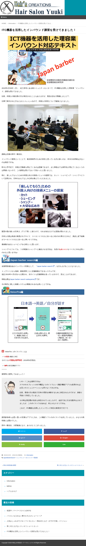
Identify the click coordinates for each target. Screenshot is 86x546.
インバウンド (20, 458)
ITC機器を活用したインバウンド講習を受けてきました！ (28, 531)
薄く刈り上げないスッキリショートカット (70, 465)
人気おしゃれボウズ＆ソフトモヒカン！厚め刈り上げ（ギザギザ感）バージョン (37, 521)
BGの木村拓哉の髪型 (9, 465)
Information (29, 455)
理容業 (36, 458)
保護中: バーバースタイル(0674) (19, 511)
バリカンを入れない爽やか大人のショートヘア (24, 516)
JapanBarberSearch (9, 458)
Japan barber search (44, 266)
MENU (9, 486)
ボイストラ (29, 458)
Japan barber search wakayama (22, 279)
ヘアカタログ (12, 491)
